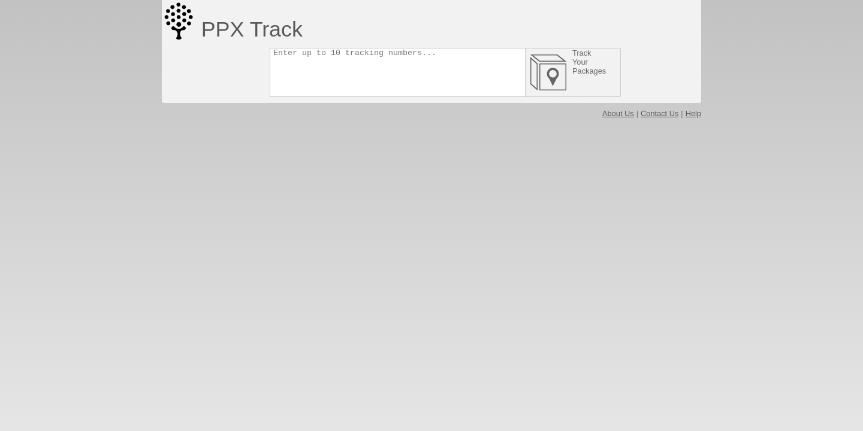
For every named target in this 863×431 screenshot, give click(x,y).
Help (693, 113)
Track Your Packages (619, 61)
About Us (618, 113)
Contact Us (659, 113)
